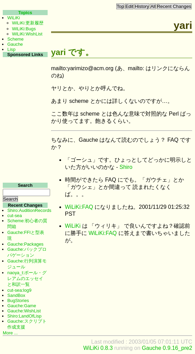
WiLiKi (72, 226)
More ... (10, 332)
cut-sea (14, 215)
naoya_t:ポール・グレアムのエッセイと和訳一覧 (27, 278)
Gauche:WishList (24, 310)
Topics (25, 12)
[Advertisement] (24, 161)
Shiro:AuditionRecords (29, 210)
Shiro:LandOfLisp (24, 316)
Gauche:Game (21, 305)
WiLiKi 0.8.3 (98, 348)
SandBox (16, 295)
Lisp (11, 49)
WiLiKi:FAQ (79, 207)
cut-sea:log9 (19, 290)
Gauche (15, 44)
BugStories (18, 300)
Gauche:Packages (25, 244)
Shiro (125, 167)
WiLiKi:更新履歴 (28, 22)
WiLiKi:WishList (27, 33)
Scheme (15, 39)
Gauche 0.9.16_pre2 (167, 348)
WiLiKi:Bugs (24, 28)
